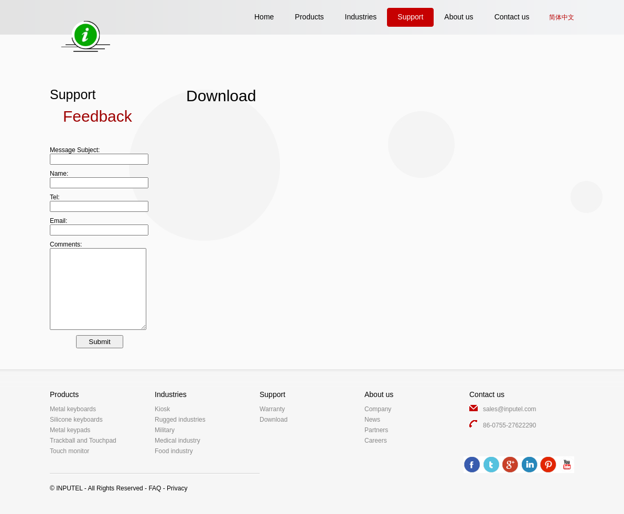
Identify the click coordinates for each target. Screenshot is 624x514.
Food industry (174, 451)
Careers (375, 440)
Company (377, 409)
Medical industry (177, 440)
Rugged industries (180, 419)
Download (273, 419)
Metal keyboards (73, 409)
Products (309, 17)
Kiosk (162, 409)
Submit (99, 342)
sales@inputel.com (509, 409)
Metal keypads (70, 430)
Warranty (272, 409)
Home (264, 17)
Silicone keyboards (76, 419)
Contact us (512, 17)
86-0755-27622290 (509, 425)
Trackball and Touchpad (83, 440)
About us (458, 17)
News (372, 419)
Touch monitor (69, 451)
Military (165, 430)
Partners (376, 430)
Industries (361, 17)
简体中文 (561, 17)
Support (410, 17)
